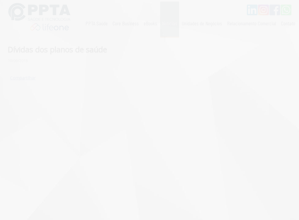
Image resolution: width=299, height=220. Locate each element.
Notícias (169, 23)
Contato (288, 23)
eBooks (150, 23)
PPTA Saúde (96, 23)
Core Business (126, 23)
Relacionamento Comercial (251, 23)
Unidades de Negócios (202, 23)
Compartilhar (23, 78)
